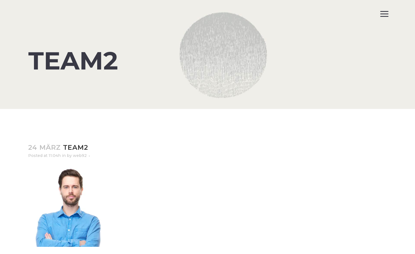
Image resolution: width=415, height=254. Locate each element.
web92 (80, 155)
